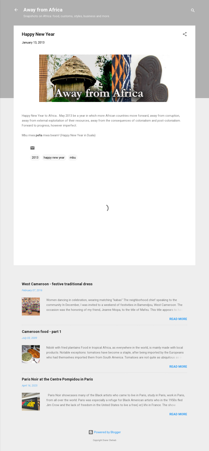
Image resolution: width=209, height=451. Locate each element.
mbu (73, 157)
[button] (184, 35)
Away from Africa (42, 10)
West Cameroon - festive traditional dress (57, 284)
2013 (35, 157)
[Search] (192, 11)
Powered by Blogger (104, 432)
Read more (178, 319)
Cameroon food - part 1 (41, 331)
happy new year (54, 157)
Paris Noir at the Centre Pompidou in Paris (57, 379)
